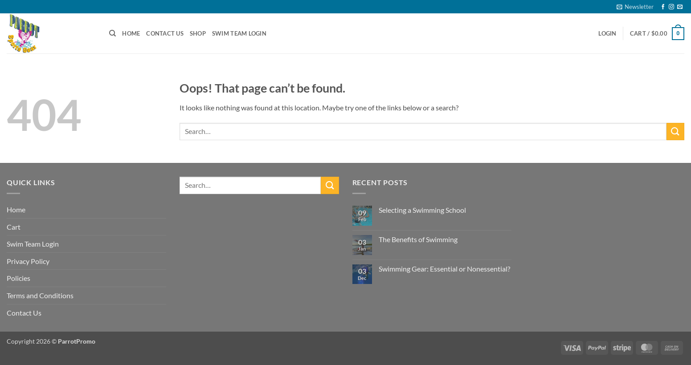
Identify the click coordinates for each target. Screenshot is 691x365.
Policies (18, 278)
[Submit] (675, 131)
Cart (13, 227)
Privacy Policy (28, 261)
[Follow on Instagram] (671, 7)
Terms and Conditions (40, 295)
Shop (198, 33)
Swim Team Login (239, 33)
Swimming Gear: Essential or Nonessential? (444, 268)
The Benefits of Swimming (418, 239)
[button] (635, 6)
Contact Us (165, 33)
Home (131, 33)
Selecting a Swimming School (422, 210)
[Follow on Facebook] (663, 7)
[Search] (112, 33)
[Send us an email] (680, 7)
